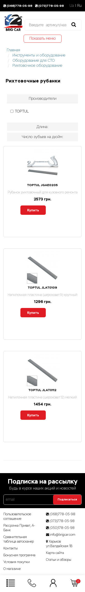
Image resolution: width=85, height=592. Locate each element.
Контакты (10, 548)
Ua (72, 5)
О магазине (12, 569)
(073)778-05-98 (49, 6)
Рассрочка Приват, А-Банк (19, 528)
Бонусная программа (19, 555)
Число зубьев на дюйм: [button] (42, 137)
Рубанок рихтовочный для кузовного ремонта (43, 192)
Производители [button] (42, 98)
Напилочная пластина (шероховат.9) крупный (42, 295)
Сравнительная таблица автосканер (18, 539)
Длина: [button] (42, 127)
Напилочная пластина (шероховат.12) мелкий (42, 397)
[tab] (42, 98)
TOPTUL (19, 111)
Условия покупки (16, 562)
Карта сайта (55, 553)
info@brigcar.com (62, 534)
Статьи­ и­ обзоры (58, 559)
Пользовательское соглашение (17, 516)
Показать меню (42, 38)
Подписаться (67, 499)
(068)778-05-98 (18, 6)
